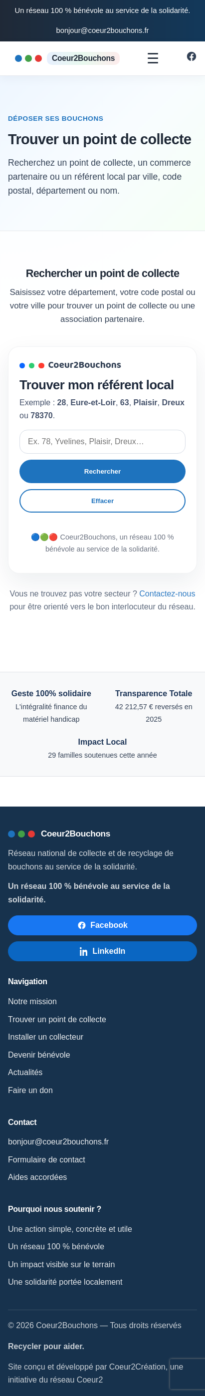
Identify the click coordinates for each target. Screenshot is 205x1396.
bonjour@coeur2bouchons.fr (102, 30)
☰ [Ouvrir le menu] (153, 58)
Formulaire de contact (46, 1159)
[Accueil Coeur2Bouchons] (67, 58)
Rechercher (102, 471)
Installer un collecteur (45, 1037)
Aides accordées (37, 1177)
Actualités (25, 1072)
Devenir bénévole (39, 1055)
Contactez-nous (167, 593)
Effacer (102, 501)
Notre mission (32, 1001)
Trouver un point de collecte (57, 1019)
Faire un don (30, 1090)
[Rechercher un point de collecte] (102, 442)
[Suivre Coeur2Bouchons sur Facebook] (191, 59)
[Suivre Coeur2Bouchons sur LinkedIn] (102, 951)
